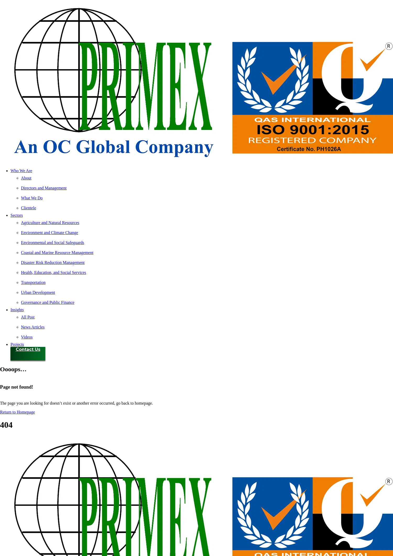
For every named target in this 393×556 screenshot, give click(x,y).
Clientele (28, 208)
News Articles (33, 327)
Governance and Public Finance (47, 302)
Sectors (16, 215)
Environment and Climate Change (49, 232)
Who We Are (21, 170)
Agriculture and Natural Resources (50, 222)
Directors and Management (44, 188)
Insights (17, 310)
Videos (26, 337)
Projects (17, 344)
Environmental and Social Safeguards (52, 242)
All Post (28, 317)
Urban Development (38, 292)
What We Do (32, 198)
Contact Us (28, 349)
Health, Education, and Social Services (53, 272)
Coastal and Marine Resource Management (57, 252)
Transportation (33, 282)
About (26, 178)
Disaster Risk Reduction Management (53, 262)
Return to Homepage (17, 412)
